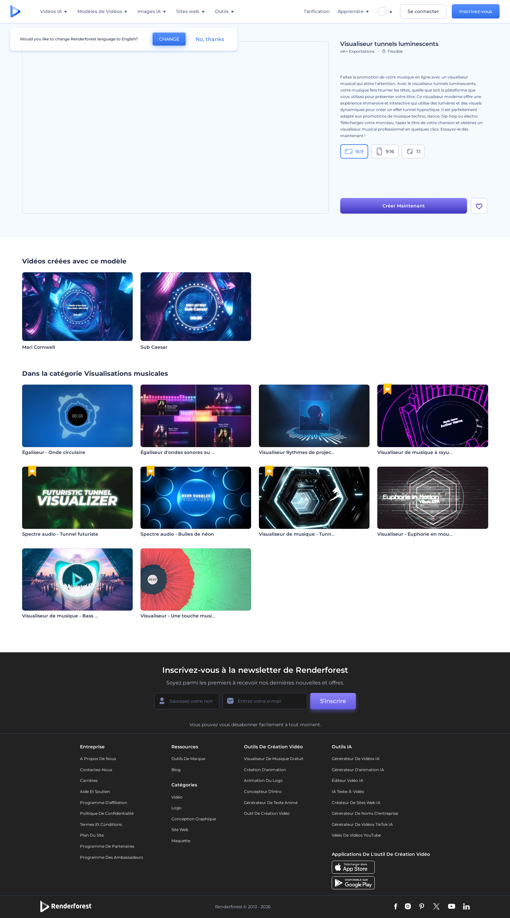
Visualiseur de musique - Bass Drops (65, 616)
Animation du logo (263, 780)
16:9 (354, 151)
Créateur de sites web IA (356, 802)
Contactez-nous (96, 769)
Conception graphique (193, 818)
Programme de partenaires (107, 846)
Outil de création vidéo (267, 813)
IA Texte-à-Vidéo (348, 791)
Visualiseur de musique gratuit (273, 758)
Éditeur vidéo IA (347, 780)
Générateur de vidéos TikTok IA (362, 824)
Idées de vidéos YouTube (356, 835)
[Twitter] (436, 907)
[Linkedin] (466, 907)
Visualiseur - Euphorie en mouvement (422, 534)
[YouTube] (451, 907)
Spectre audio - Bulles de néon (177, 534)
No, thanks (209, 39)
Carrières (89, 780)
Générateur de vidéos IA (356, 758)
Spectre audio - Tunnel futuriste (60, 534)
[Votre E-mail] (264, 701)
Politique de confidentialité (107, 813)
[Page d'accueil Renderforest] (15, 12)
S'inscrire (333, 701)
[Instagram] (408, 907)
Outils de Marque (188, 758)
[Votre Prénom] (186, 701)
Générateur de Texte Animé (271, 802)
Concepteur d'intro (263, 791)
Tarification (317, 11)
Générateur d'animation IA (358, 769)
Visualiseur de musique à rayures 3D (420, 452)
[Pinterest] (422, 907)
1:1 (413, 151)
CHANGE (169, 39)
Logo (176, 807)
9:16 (384, 151)
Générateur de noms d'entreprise (365, 813)
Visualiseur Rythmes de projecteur (300, 452)
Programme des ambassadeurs (111, 857)
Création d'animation (265, 769)
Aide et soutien (95, 791)
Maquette (180, 840)
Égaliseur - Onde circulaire (53, 452)
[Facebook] (395, 907)
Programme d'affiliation (103, 802)
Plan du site (92, 835)
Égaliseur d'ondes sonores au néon (182, 452)
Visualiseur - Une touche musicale (181, 616)
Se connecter (423, 11)
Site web (179, 829)
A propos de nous (98, 758)
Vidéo (176, 797)
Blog (176, 769)
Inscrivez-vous (475, 11)
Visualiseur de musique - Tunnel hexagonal (310, 534)
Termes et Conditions (101, 824)
